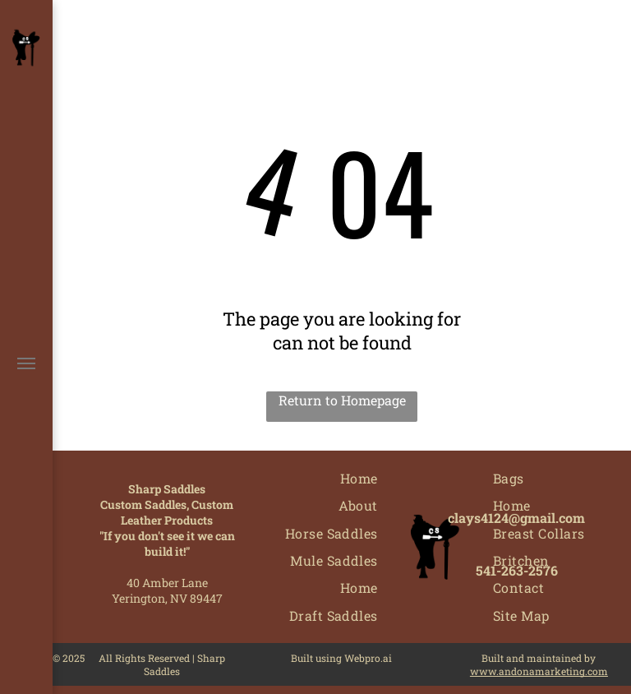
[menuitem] (359, 478)
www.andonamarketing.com (539, 671)
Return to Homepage (342, 400)
